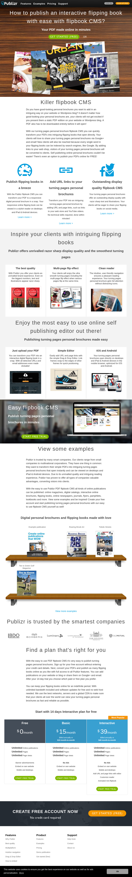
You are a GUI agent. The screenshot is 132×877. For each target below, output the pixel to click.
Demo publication (43, 852)
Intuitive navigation (12, 852)
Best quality (10, 843)
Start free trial (35, 437)
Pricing (51, 3)
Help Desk (71, 839)
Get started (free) (64, 37)
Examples (39, 3)
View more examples (66, 611)
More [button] (21, 873)
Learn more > (25, 217)
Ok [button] (117, 871)
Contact (70, 843)
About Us (71, 848)
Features (26, 3)
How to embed (11, 861)
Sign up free (122, 3)
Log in (109, 3)
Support (63, 3)
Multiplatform (10, 848)
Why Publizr (10, 839)
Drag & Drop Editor (13, 857)
